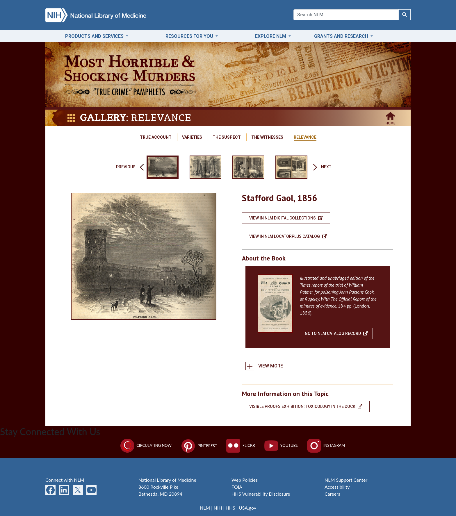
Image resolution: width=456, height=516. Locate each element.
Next (326, 167)
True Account (156, 137)
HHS (230, 507)
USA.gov (247, 507)
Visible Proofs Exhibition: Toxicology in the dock (305, 406)
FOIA (236, 487)
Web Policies (244, 480)
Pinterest (199, 445)
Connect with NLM (64, 480)
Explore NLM (271, 36)
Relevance (305, 137)
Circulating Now (146, 445)
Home (391, 121)
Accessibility (337, 487)
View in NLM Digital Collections (286, 218)
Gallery (103, 118)
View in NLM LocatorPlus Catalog (288, 236)
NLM (205, 507)
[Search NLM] (404, 14)
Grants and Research (341, 36)
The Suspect (227, 137)
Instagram (326, 445)
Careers (332, 494)
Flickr (240, 445)
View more (270, 366)
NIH (217, 507)
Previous (126, 167)
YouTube (281, 445)
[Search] (346, 14)
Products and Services (95, 36)
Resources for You (189, 36)
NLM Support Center (346, 480)
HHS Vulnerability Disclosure (260, 494)
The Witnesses (267, 137)
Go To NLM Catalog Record (336, 333)
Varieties (192, 137)
